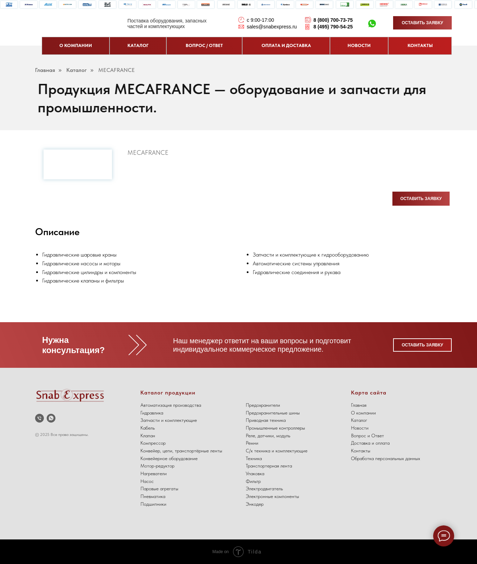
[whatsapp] (51, 418)
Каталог (76, 70)
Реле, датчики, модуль (268, 435)
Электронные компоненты (272, 496)
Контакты (360, 450)
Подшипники (153, 504)
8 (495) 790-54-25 (333, 26)
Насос (147, 481)
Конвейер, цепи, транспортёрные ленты (181, 450)
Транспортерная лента (269, 466)
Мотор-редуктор (157, 466)
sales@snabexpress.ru (272, 26)
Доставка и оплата (370, 443)
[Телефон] (39, 418)
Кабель (147, 428)
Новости (360, 428)
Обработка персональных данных (385, 458)
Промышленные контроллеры (275, 428)
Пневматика (152, 496)
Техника (254, 458)
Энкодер (255, 504)
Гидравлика (151, 413)
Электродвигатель (264, 488)
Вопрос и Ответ (367, 435)
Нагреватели (153, 473)
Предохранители (263, 405)
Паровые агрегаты (159, 488)
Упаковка (255, 473)
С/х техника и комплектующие (276, 450)
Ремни (252, 443)
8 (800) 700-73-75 (333, 20)
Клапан (147, 435)
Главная (45, 70)
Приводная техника (266, 420)
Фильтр (253, 481)
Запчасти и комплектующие (168, 420)
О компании (363, 413)
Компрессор (153, 443)
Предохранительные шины (273, 413)
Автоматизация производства (170, 405)
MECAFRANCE (116, 70)
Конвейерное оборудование (169, 458)
